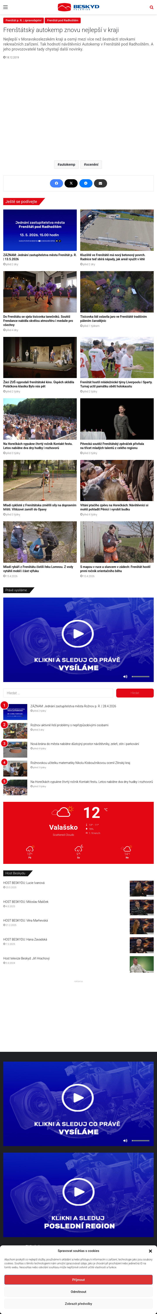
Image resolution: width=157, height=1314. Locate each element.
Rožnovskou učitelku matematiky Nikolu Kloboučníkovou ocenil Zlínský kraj (80, 763)
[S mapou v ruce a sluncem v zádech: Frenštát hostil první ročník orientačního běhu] (117, 542)
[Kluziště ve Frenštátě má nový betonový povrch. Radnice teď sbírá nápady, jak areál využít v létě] (117, 230)
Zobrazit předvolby (78, 1304)
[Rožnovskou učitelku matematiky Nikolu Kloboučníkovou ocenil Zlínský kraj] (15, 769)
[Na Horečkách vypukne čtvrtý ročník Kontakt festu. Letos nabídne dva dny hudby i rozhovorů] (40, 419)
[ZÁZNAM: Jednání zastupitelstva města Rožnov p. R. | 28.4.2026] (15, 712)
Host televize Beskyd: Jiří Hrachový (26, 958)
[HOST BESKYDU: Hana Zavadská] (142, 945)
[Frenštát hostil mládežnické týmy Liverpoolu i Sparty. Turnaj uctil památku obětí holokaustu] (117, 357)
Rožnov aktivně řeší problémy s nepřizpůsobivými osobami (69, 725)
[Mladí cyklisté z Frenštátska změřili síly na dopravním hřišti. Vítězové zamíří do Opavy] (40, 480)
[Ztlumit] (125, 676)
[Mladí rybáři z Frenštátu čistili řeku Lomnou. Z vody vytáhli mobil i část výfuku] (40, 542)
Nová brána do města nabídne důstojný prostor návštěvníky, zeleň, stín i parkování (85, 744)
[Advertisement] (78, 1014)
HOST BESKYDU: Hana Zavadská (25, 939)
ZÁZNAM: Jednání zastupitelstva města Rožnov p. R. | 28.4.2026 (73, 706)
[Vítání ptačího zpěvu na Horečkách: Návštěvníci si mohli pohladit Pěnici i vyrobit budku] (117, 480)
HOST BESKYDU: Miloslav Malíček (25, 902)
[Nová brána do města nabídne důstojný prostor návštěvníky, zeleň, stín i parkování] (15, 750)
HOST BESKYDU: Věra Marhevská (25, 920)
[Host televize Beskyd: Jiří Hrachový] (142, 964)
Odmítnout (78, 1292)
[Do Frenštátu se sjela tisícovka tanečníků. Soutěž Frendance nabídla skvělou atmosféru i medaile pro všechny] (40, 291)
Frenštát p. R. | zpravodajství (23, 20)
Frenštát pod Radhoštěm (62, 20)
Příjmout (78, 1280)
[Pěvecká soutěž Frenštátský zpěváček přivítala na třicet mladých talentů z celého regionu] (117, 419)
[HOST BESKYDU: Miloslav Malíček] (142, 907)
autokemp (67, 164)
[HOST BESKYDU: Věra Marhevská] (142, 926)
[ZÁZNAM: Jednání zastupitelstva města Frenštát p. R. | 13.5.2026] (40, 230)
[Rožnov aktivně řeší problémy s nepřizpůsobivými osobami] (15, 731)
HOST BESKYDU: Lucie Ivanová (23, 883)
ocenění (92, 164)
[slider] (140, 676)
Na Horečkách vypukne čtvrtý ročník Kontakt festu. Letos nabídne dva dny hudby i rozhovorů (92, 782)
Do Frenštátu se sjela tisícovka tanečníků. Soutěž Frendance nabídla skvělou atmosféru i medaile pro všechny (38, 321)
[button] (150, 1251)
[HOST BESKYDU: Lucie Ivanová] (142, 889)
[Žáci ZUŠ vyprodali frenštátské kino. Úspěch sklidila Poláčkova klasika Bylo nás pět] (40, 357)
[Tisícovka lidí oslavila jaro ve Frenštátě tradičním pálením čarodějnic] (117, 291)
